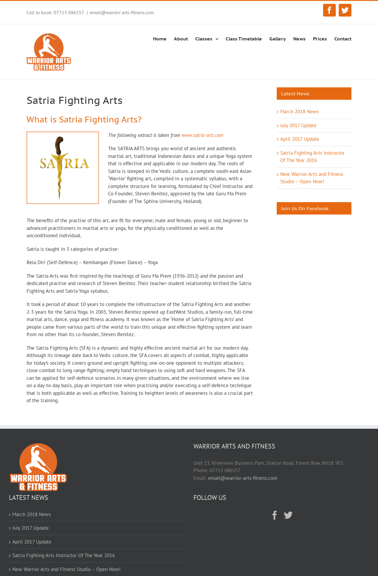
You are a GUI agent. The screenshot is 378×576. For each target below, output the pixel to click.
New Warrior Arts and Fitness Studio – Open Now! (66, 569)
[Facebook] (274, 515)
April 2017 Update (299, 139)
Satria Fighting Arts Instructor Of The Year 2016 (63, 555)
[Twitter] (288, 515)
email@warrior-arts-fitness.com (122, 12)
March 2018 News (299, 111)
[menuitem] (163, 37)
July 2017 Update (298, 125)
